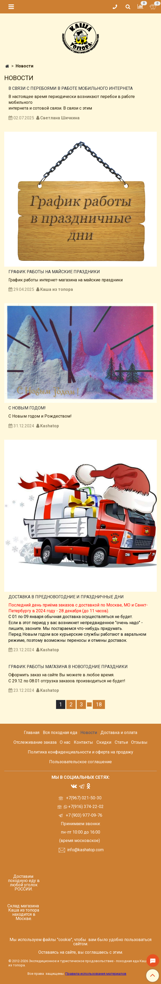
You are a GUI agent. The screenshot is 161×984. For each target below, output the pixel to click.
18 (99, 704)
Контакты (83, 742)
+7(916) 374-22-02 (85, 806)
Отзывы (139, 742)
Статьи (121, 742)
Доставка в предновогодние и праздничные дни (66, 596)
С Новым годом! (27, 407)
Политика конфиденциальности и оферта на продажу (80, 752)
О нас (65, 742)
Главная (31, 732)
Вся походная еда (60, 732)
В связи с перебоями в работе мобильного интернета (70, 88)
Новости (88, 732)
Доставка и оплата (118, 732)
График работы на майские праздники (54, 271)
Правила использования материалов (95, 974)
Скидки (103, 742)
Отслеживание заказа (35, 742)
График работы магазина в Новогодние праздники (68, 666)
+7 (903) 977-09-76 (83, 815)
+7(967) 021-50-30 (84, 797)
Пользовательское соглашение (80, 761)
